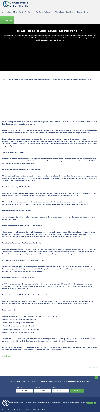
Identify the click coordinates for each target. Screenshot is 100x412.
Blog (15, 12)
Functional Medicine (43, 12)
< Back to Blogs (92, 368)
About (9, 12)
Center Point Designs (49, 409)
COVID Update (29, 409)
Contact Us (7, 20)
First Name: (20, 387)
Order (86, 12)
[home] (15, 4)
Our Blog (21, 402)
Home (3, 12)
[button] (26, 12)
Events (79, 12)
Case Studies (70, 12)
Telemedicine (59, 12)
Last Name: (38, 387)
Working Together (25, 12)
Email (54, 387)
